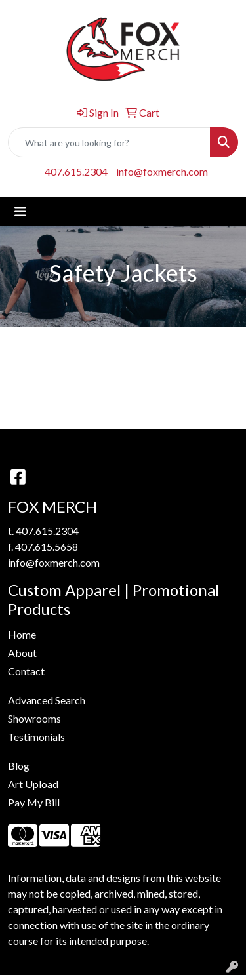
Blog (19, 765)
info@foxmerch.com (162, 171)
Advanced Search (46, 700)
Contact (26, 671)
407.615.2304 (76, 171)
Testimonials (36, 736)
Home (22, 634)
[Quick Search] (109, 142)
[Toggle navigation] (20, 211)
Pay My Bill (34, 802)
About (22, 653)
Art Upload (33, 784)
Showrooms (34, 718)
